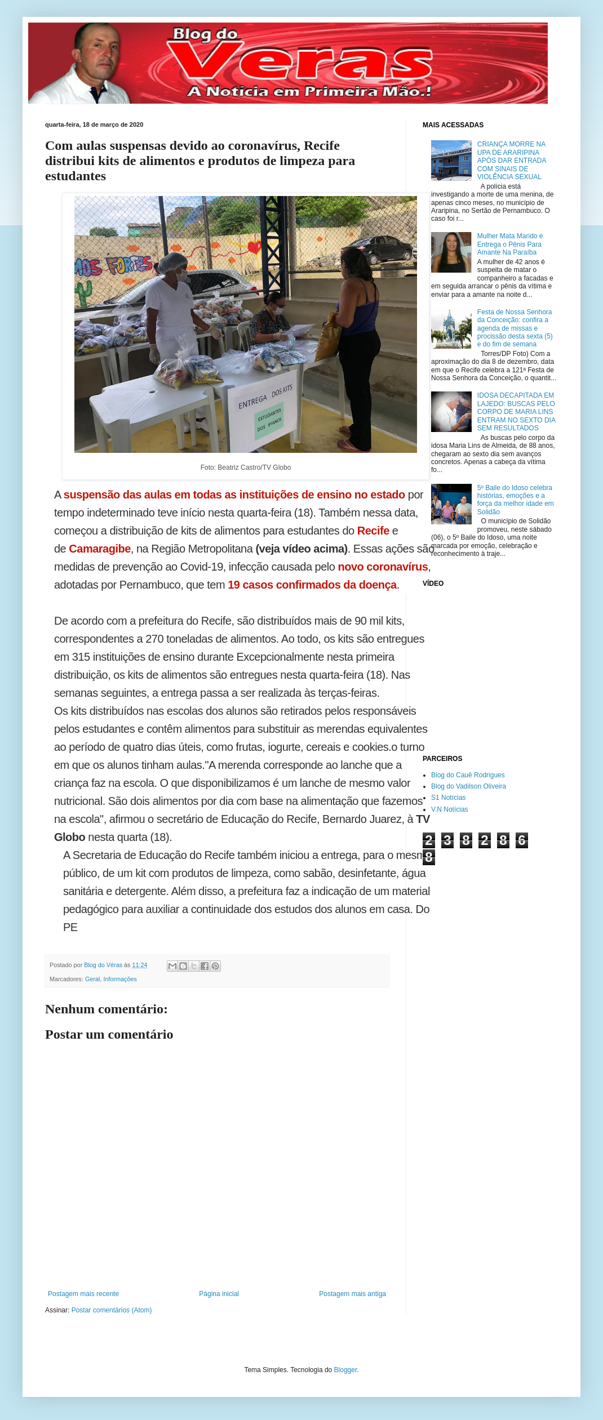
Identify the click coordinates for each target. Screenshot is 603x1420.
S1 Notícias (448, 798)
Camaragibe (100, 548)
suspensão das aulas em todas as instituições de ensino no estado (234, 494)
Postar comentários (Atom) (112, 1310)
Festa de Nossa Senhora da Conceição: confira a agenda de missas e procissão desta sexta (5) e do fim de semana (515, 328)
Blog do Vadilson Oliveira (468, 786)
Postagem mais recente (83, 1294)
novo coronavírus (383, 566)
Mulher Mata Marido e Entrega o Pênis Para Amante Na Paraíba (510, 244)
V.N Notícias (449, 809)
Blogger (345, 1370)
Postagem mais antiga (352, 1294)
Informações (119, 979)
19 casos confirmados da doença (312, 584)
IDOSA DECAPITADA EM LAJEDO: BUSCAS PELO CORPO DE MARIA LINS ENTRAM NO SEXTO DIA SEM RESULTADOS (516, 411)
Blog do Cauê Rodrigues (468, 775)
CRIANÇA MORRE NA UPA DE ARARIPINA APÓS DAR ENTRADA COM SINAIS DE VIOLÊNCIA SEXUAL (511, 160)
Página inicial (219, 1294)
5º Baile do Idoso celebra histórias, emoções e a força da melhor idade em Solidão (515, 500)
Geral (92, 979)
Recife (373, 530)
